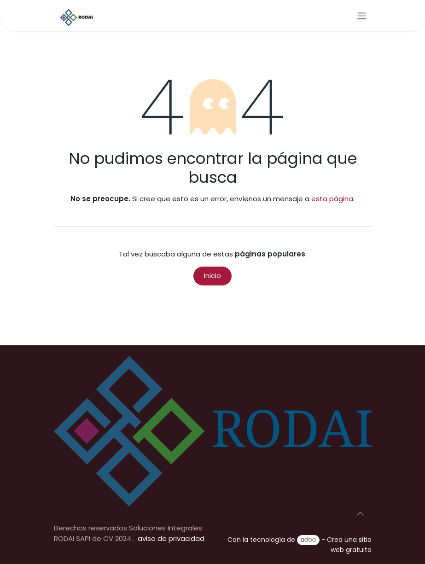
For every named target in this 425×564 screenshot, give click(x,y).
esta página (332, 199)
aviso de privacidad (171, 538)
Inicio (212, 275)
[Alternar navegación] (362, 15)
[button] (360, 514)
